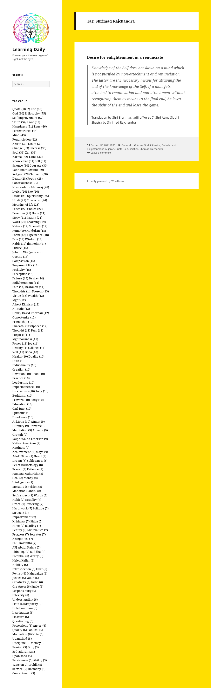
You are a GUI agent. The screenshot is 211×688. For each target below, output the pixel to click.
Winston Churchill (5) (27, 665)
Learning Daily (28, 49)
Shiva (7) (36, 521)
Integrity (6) (20, 595)
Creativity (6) (21, 582)
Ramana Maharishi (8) (27, 474)
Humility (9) (20, 426)
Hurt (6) (41, 569)
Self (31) (40, 161)
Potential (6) (20, 556)
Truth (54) (19, 122)
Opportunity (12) (24, 317)
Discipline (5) (21, 643)
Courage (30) (39, 165)
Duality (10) (36, 356)
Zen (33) (30, 152)
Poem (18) (19, 235)
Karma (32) (20, 157)
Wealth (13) (36, 296)
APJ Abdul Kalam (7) (26, 547)
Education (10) (22, 404)
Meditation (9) (22, 430)
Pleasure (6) (20, 617)
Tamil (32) (36, 157)
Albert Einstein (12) (25, 304)
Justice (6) (19, 578)
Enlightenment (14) (25, 283)
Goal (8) (17, 478)
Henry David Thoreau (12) (30, 313)
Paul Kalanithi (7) (24, 543)
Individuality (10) (24, 365)
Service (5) (19, 669)
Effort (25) (19, 196)
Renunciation (131, 149)
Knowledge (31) (23, 161)
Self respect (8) (22, 495)
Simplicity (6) (33, 604)
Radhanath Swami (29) (28, 170)
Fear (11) (37, 330)
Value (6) (33, 578)
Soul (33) (18, 152)
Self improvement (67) (27, 118)
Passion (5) (19, 647)
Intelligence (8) (22, 482)
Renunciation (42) (24, 139)
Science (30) (20, 165)
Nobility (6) (20, 565)
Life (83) (36, 109)
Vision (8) (35, 487)
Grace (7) (18, 504)
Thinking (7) (20, 552)
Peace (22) (19, 209)
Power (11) (19, 343)
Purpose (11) (21, 335)
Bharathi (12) (21, 326)
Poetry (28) (35, 178)
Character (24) (37, 200)
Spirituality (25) (38, 196)
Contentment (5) (23, 673)
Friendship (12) (23, 322)
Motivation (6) (22, 634)
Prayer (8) (19, 469)
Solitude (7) (41, 508)
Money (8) (31, 478)
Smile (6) (37, 586)
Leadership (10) (23, 382)
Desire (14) (36, 278)
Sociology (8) (34, 465)
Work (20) (19, 222)
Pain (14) (18, 287)
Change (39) (20, 148)
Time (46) (40, 126)
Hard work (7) (22, 508)
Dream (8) (19, 461)
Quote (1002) (21, 109)
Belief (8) (18, 465)
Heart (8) (40, 456)
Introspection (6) (23, 569)
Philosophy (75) (35, 113)
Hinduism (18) (36, 231)
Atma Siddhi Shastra (148, 145)
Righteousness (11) (25, 339)
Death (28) (19, 178)
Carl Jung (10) (22, 408)
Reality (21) (34, 217)
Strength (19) (38, 226)
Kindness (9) (20, 448)
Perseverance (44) (25, 131)
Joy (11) (33, 343)
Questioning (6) (22, 621)
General (126, 145)
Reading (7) (33, 526)
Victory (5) (38, 643)
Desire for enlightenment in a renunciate (125, 57)
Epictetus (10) (21, 413)
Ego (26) (33, 191)
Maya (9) (42, 452)
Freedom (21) (21, 213)
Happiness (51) (22, 126)
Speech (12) (39, 326)
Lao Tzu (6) (35, 630)
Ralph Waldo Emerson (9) (30, 439)
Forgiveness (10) (23, 391)
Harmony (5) (37, 669)
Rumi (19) (19, 231)
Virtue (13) (19, 296)
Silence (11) (37, 348)
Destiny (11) (20, 348)
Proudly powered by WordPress (105, 181)
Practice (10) (21, 378)
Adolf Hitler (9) (22, 456)
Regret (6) (19, 573)
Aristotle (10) (21, 421)
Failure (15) (20, 278)
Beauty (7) (19, 530)
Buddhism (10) (22, 395)
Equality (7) (33, 500)
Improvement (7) (24, 517)
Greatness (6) (21, 586)
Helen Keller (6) (23, 560)
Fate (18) (18, 239)
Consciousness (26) (25, 183)
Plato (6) (18, 604)
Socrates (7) (37, 534)
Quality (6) (19, 630)
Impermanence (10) (26, 387)
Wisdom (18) (33, 239)
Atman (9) (38, 421)
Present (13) (40, 291)
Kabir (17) (19, 244)
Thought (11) (21, 330)
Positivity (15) (21, 270)
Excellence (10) (22, 417)
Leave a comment (101, 152)
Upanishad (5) (22, 638)
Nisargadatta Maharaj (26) (30, 187)
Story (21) (19, 217)
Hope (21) (38, 213)
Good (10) (38, 374)
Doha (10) (31, 352)
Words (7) (40, 495)
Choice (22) (35, 209)
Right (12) (19, 300)
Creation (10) (21, 369)
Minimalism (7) (37, 530)
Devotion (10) (21, 374)
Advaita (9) (40, 430)
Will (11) (18, 352)
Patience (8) (35, 469)
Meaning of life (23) (25, 204)
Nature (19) (20, 226)
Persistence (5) (22, 660)
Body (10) (37, 400)
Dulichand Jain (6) (24, 608)
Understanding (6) (25, 599)
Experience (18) (38, 235)
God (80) (18, 113)
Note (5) (37, 634)
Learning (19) (36, 222)
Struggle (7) (20, 513)
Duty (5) (33, 647)
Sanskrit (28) (39, 174)
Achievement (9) (23, 452)
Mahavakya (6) (37, 573)
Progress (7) (20, 534)
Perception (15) (23, 274)
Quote (94, 145)
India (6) (37, 582)
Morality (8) (20, 487)
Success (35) (38, 148)
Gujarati (109, 149)
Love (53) (33, 122)
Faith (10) (18, 361)
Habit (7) (18, 500)
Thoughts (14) (22, 291)
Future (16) (20, 248)
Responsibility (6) (24, 591)
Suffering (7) (34, 504)
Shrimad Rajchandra (151, 149)
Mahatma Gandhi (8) (26, 491)
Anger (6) (39, 625)
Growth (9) (19, 434)
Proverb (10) (21, 400)
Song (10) (41, 391)
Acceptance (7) (22, 539)
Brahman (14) (34, 287)
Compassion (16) (23, 261)
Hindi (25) (19, 200)
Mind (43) (19, 135)
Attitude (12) (21, 309)
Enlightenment (95, 149)
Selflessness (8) (37, 461)
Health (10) (20, 356)
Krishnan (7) (21, 521)
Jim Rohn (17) (36, 244)
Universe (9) (37, 426)
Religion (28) (21, 174)
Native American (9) (26, 443)
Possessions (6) (22, 625)
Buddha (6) (37, 552)
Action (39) (19, 144)
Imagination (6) (23, 612)
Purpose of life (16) (25, 265)
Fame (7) (18, 526)
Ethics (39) (35, 144)
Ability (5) (40, 660)
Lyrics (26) (19, 191)
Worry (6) (36, 556)
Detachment (169, 145)
